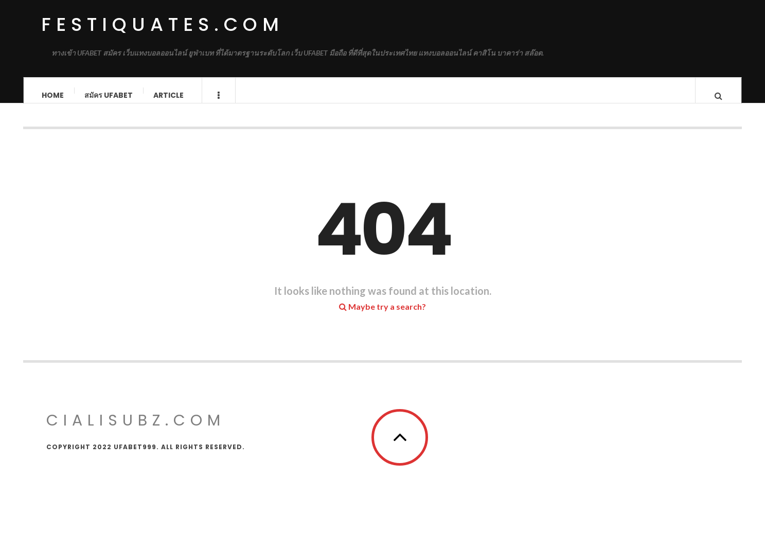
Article (168, 95)
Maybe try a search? (382, 316)
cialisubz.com (135, 430)
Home (53, 95)
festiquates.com (162, 24)
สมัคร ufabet (108, 95)
